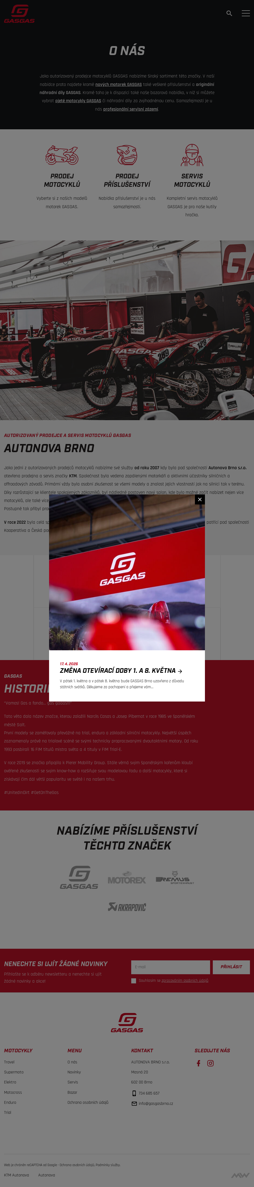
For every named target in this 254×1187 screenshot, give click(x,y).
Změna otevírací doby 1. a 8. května (123, 671)
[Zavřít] (200, 499)
